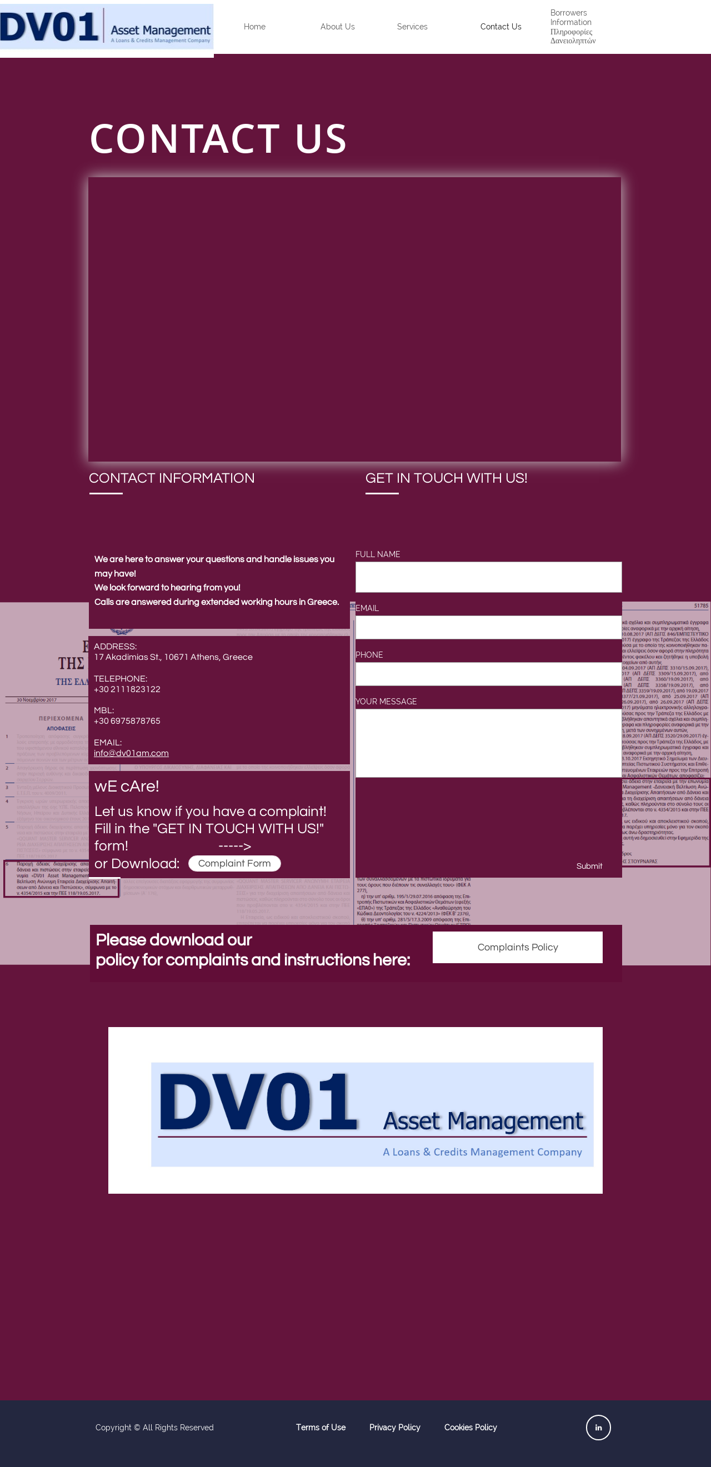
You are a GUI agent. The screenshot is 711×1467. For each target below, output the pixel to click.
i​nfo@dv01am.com (131, 753)
